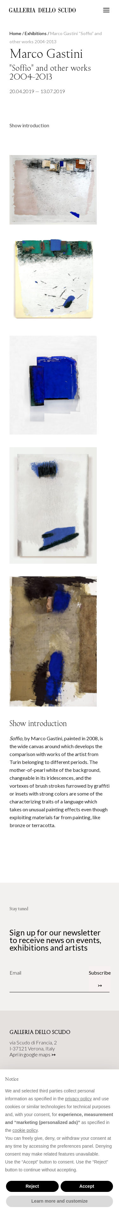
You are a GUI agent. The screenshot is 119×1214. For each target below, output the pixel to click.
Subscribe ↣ (100, 979)
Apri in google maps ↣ (33, 1054)
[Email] (49, 972)
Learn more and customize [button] (59, 1201)
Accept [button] (86, 1186)
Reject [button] (32, 1186)
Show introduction (29, 125)
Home (15, 33)
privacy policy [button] (78, 1098)
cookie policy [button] (24, 1130)
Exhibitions (36, 33)
